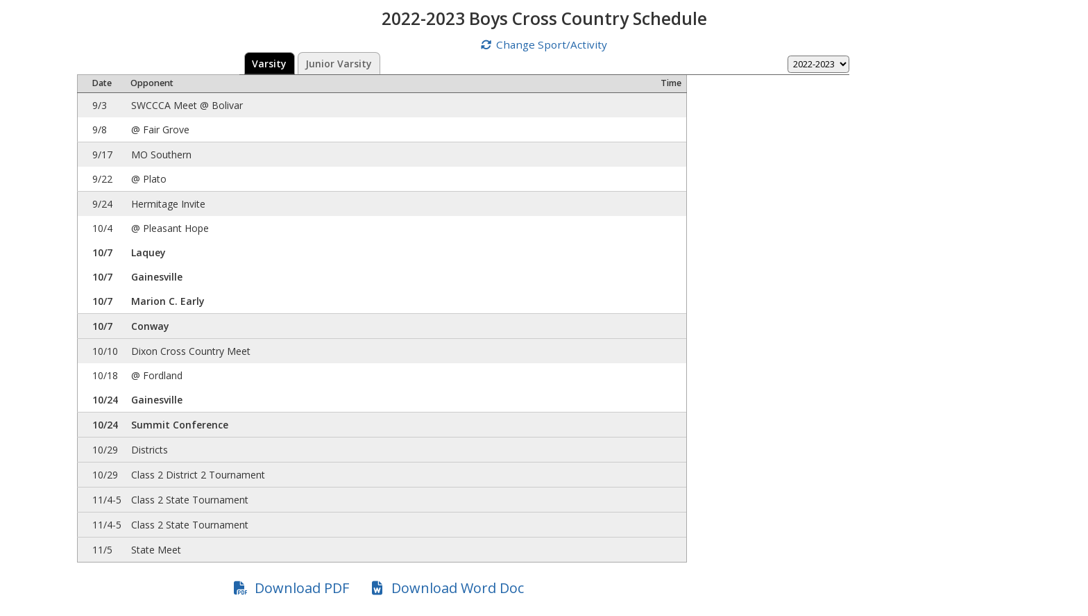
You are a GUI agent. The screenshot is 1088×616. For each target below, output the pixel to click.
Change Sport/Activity (551, 44)
